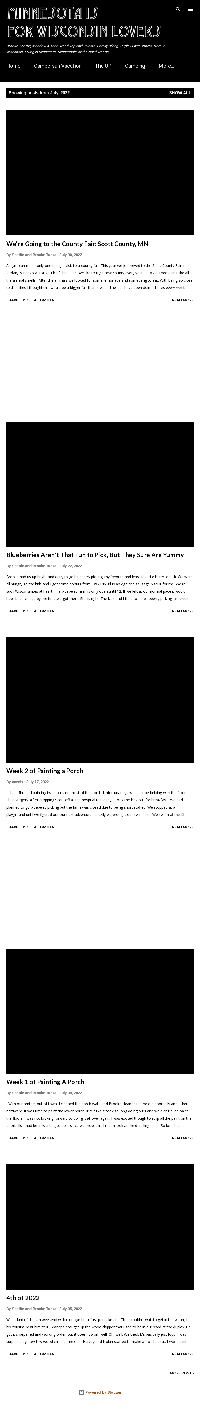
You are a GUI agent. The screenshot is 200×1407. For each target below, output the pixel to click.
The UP (103, 66)
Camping (135, 66)
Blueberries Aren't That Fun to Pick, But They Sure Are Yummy (95, 555)
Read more (183, 300)
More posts (182, 1373)
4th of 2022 (23, 1297)
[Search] (178, 9)
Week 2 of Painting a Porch (44, 770)
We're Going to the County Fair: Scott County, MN (77, 243)
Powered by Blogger (100, 1392)
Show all (180, 93)
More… (166, 66)
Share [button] (12, 300)
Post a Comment (40, 300)
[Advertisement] (100, 362)
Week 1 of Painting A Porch (45, 1082)
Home (13, 66)
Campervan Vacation (58, 66)
